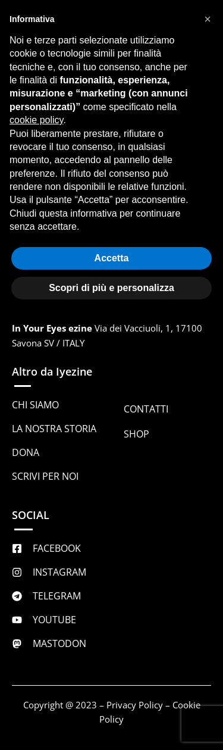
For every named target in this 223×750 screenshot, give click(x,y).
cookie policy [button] (36, 120)
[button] (207, 19)
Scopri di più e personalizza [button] (111, 288)
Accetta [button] (112, 258)
